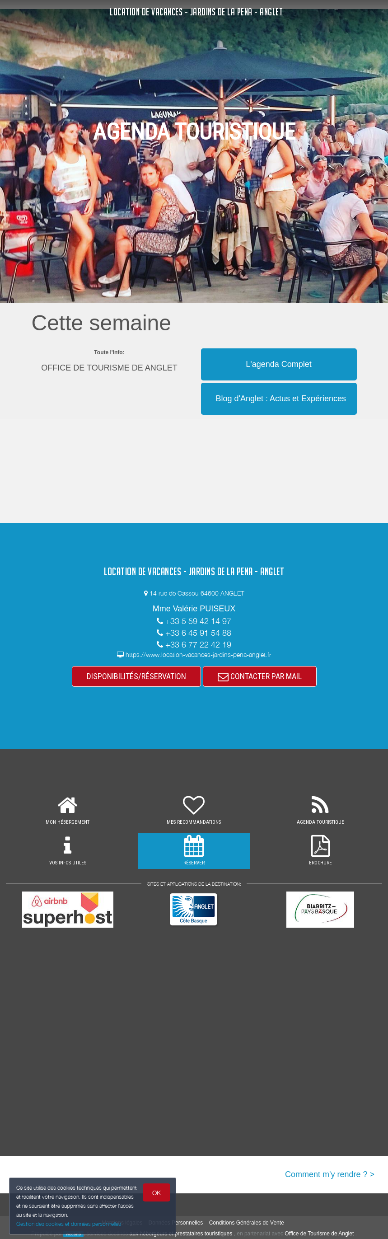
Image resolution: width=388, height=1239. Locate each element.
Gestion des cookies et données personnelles (68, 1223)
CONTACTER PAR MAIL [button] (260, 676)
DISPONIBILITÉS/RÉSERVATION (136, 676)
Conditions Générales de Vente (246, 1223)
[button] (279, 347)
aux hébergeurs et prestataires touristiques (181, 1233)
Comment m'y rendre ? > (329, 1174)
